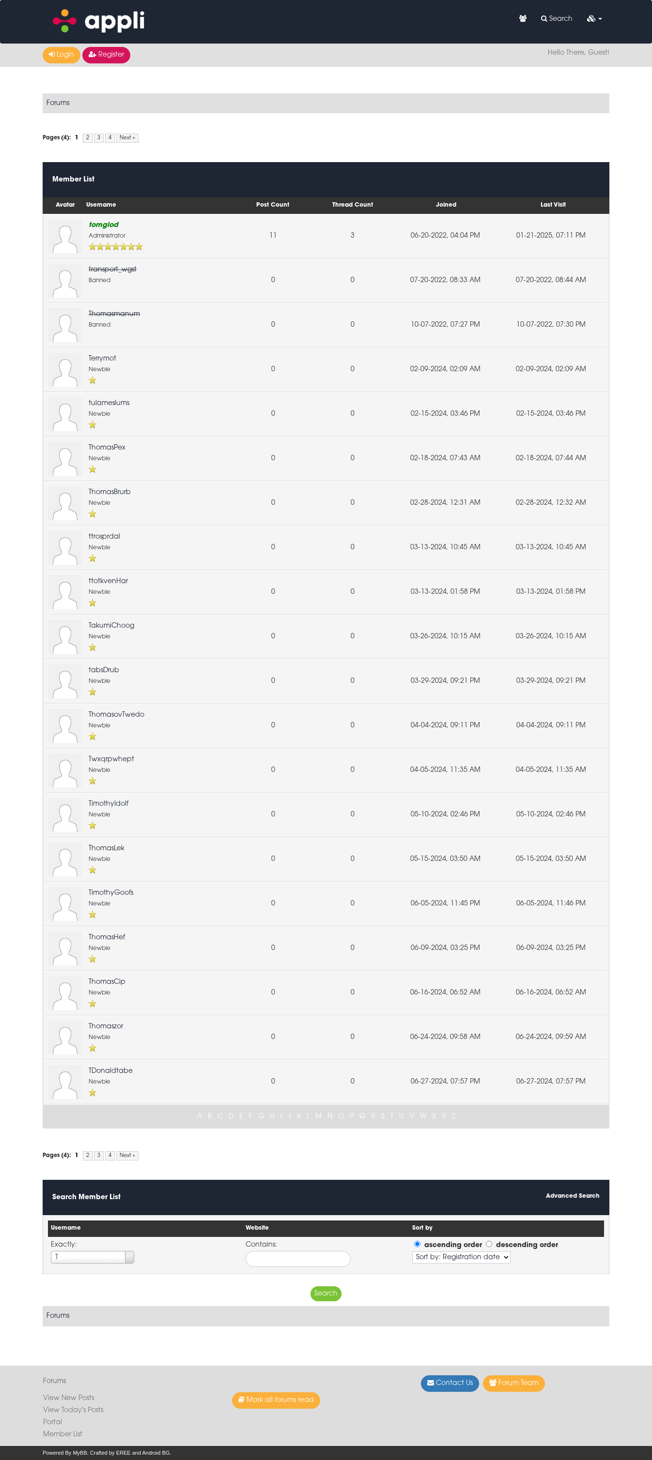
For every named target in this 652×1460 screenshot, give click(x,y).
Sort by (422, 1228)
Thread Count (352, 205)
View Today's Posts (73, 1410)
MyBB (80, 1453)
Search (557, 19)
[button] (594, 19)
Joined (446, 205)
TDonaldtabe (111, 1071)
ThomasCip (107, 982)
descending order (527, 1245)
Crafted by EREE (110, 1453)
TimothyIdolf (108, 804)
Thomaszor (106, 1026)
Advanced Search (573, 1196)
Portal (52, 1422)
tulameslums (109, 403)
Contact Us (450, 1383)
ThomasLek (106, 848)
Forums (58, 103)
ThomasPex (107, 448)
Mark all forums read (276, 1400)
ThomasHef (107, 937)
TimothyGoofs (111, 893)
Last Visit (553, 205)
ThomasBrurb (110, 492)
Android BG (156, 1453)
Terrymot (102, 358)
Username (101, 205)
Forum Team (514, 1383)
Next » (127, 138)
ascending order (453, 1245)
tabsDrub (104, 670)
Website (257, 1228)
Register (106, 55)
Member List (62, 1434)
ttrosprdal (104, 537)
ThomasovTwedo (116, 715)
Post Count (272, 205)
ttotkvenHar (108, 581)
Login (61, 55)
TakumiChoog (111, 626)
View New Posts (68, 1398)
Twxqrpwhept (111, 759)
